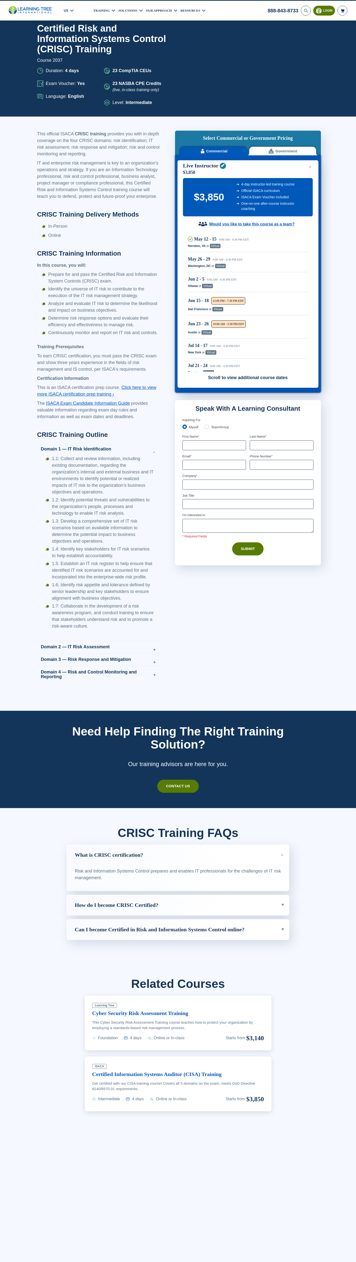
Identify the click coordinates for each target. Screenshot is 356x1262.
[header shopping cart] (342, 10)
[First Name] (214, 350)
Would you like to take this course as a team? (252, 129)
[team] (207, 331)
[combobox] (255, 370)
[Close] (348, 1252)
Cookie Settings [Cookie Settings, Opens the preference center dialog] (255, 1253)
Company (190, 381)
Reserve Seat (290, 151)
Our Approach (163, 10)
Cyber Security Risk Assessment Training (146, 1046)
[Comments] (247, 432)
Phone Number (262, 361)
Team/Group (221, 332)
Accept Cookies (290, 1253)
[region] (249, 207)
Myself (194, 332)
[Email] (214, 370)
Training (102, 10)
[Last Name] (281, 350)
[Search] (305, 10)
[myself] (184, 331)
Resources (196, 10)
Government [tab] (282, 56)
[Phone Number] (281, 370)
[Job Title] (247, 410)
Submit (248, 455)
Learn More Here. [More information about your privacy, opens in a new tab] (56, 1257)
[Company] (247, 390)
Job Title (188, 401)
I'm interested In (194, 421)
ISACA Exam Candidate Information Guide (90, 423)
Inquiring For (191, 325)
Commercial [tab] (213, 56)
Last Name (258, 342)
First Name (191, 342)
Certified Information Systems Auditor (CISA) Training (162, 1107)
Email (187, 361)
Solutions (130, 10)
